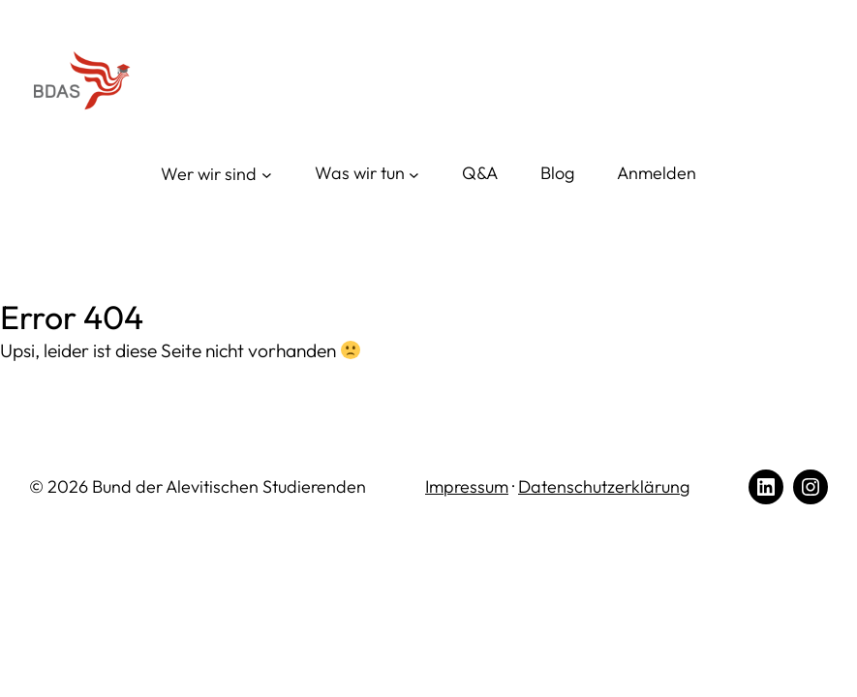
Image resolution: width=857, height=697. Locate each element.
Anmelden (656, 173)
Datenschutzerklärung (603, 486)
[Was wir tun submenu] (367, 174)
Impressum (466, 486)
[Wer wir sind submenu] (216, 174)
